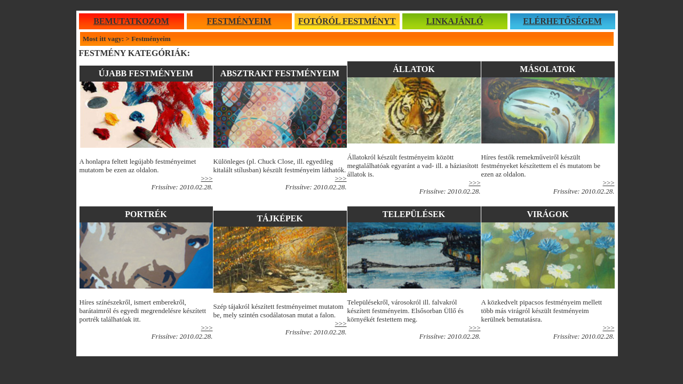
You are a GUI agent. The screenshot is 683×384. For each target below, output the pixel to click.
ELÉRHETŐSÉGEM (562, 21)
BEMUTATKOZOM (131, 21)
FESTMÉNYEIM (239, 21)
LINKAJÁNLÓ (454, 21)
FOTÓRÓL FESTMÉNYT (347, 21)
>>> (341, 178)
